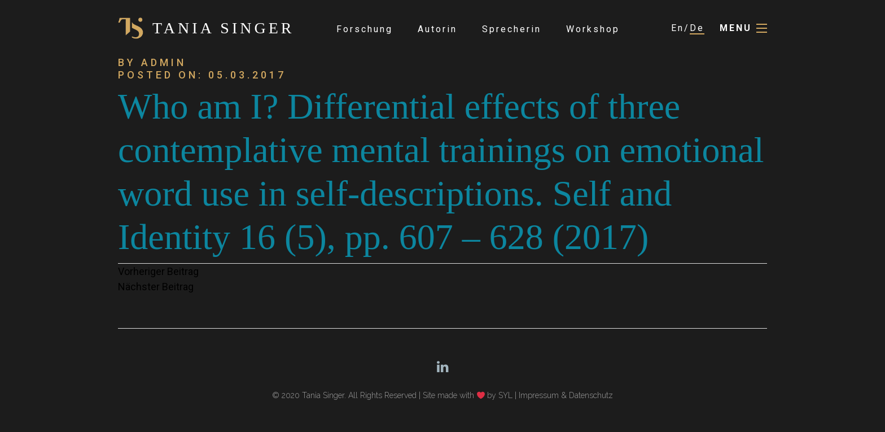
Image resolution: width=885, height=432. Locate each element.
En (677, 28)
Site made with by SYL (468, 395)
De (697, 28)
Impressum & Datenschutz (566, 395)
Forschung (364, 29)
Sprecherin (511, 29)
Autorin (437, 29)
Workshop (593, 29)
